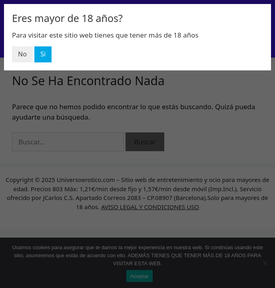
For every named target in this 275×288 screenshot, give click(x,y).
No (22, 54)
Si (43, 54)
